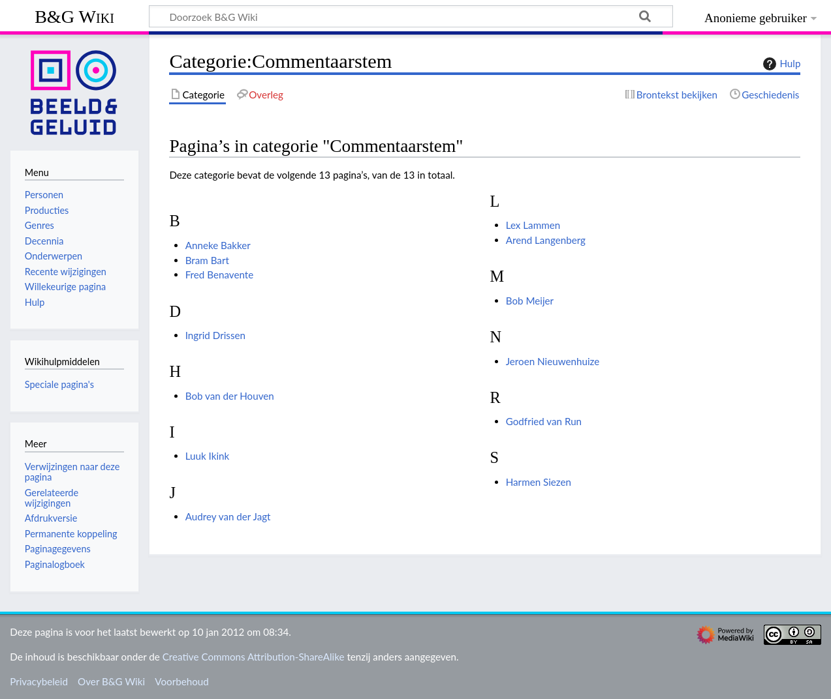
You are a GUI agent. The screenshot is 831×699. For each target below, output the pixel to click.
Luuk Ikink (207, 456)
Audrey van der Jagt (228, 516)
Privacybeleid (39, 681)
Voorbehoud (181, 681)
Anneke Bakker (218, 245)
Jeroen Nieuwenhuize (553, 361)
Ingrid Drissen (215, 335)
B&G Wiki (74, 17)
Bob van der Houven (229, 396)
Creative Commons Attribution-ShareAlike (254, 656)
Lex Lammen (533, 225)
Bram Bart (207, 260)
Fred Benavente (219, 274)
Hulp (780, 63)
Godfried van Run (544, 421)
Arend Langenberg (546, 240)
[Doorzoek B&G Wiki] (410, 16)
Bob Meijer (530, 300)
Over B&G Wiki (111, 681)
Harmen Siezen (538, 482)
